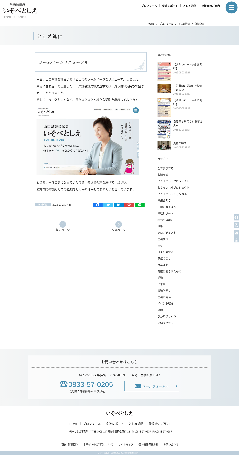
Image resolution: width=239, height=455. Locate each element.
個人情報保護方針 (148, 444)
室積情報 (163, 239)
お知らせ (163, 174)
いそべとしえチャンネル (172, 194)
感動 (160, 310)
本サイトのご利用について (98, 444)
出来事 (161, 284)
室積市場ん (164, 297)
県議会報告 (164, 200)
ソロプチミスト (167, 232)
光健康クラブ (165, 323)
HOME (151, 23)
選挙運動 (163, 265)
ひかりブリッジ (167, 316)
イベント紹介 (165, 303)
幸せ (160, 245)
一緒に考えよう (167, 207)
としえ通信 (189, 6)
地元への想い (165, 220)
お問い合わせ (170, 444)
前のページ (63, 229)
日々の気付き (165, 252)
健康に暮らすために (169, 271)
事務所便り (164, 290)
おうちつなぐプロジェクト (173, 187)
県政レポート (170, 6)
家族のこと (164, 258)
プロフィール (149, 6)
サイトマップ (125, 444)
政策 (160, 226)
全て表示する (165, 168)
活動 (160, 278)
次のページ (119, 229)
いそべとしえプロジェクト (173, 181)
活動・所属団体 (69, 444)
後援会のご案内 (210, 6)
